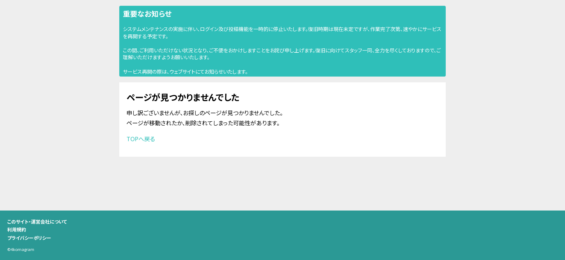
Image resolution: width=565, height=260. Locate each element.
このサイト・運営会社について (37, 221)
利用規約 (16, 229)
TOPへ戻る (140, 138)
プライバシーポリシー (29, 237)
